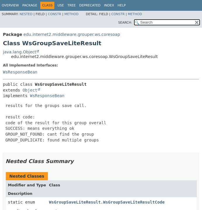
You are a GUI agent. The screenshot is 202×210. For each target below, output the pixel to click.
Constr (54, 14)
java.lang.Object (19, 52)
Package (29, 5)
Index (109, 5)
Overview (10, 5)
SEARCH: (125, 22)
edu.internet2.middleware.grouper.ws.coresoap (71, 34)
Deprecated (89, 5)
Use (61, 5)
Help (122, 5)
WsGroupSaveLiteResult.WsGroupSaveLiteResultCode (107, 202)
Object (29, 90)
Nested (26, 14)
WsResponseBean (20, 72)
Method (71, 14)
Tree (71, 5)
